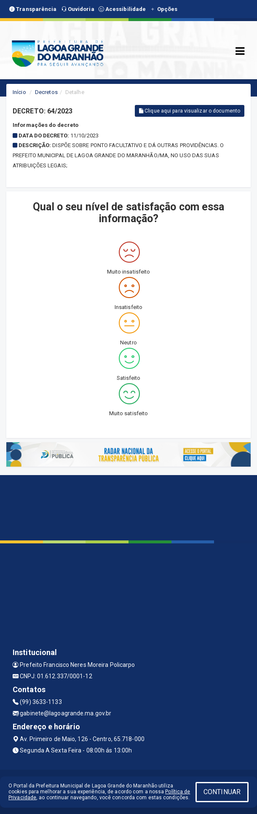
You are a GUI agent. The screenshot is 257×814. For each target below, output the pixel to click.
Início (19, 92)
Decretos (46, 92)
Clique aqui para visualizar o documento (189, 111)
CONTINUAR (222, 792)
